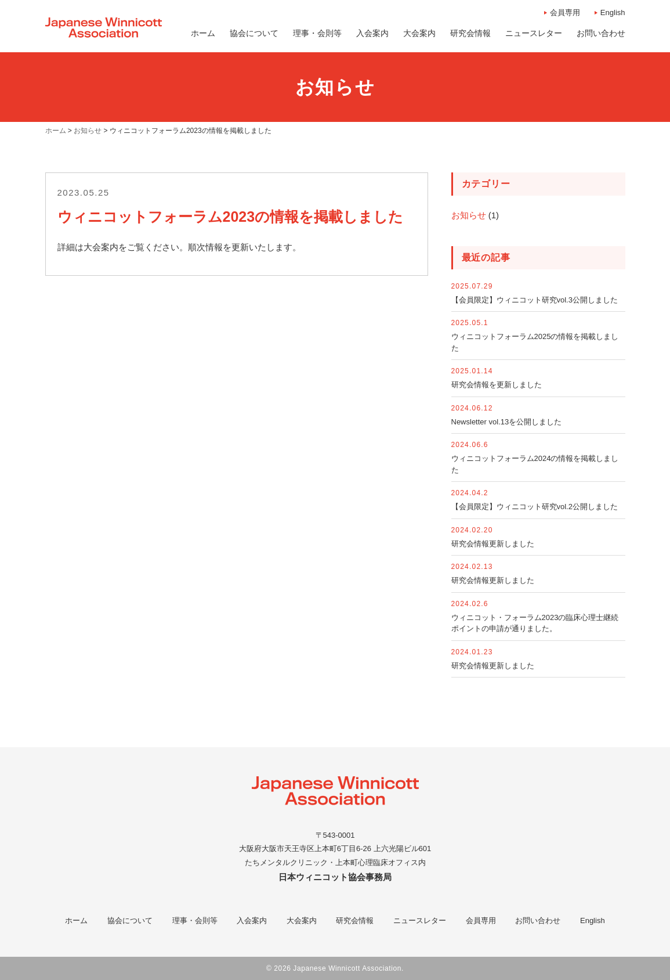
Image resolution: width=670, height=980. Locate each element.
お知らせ (468, 215)
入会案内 (252, 920)
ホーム (76, 920)
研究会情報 (355, 920)
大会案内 (302, 920)
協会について (130, 920)
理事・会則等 (195, 920)
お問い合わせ (537, 920)
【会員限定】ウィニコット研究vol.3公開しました (534, 300)
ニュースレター (419, 920)
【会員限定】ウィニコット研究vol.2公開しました (534, 506)
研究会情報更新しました (492, 543)
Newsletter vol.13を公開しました (506, 421)
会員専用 (565, 12)
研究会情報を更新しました (496, 384)
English (612, 12)
